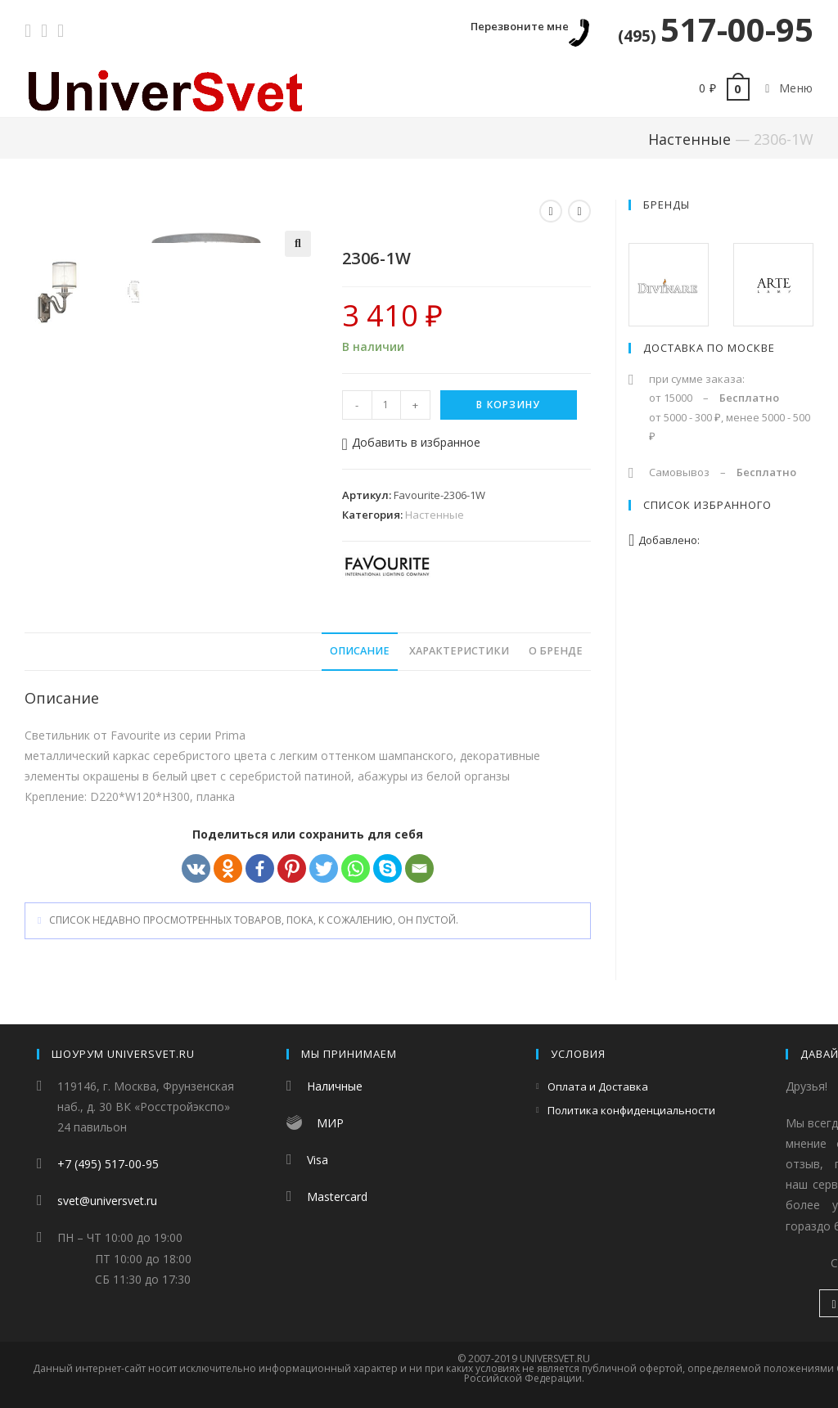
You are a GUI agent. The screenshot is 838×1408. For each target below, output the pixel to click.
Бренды (666, 204)
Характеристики (459, 653)
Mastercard (337, 1196)
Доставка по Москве (709, 347)
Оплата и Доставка (597, 1086)
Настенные (689, 139)
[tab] (360, 654)
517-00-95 (715, 29)
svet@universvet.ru (107, 1200)
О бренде (556, 653)
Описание (360, 653)
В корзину (508, 405)
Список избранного (707, 504)
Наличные (335, 1086)
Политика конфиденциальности (631, 1110)
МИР (330, 1123)
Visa (317, 1159)
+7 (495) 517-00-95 (108, 1164)
